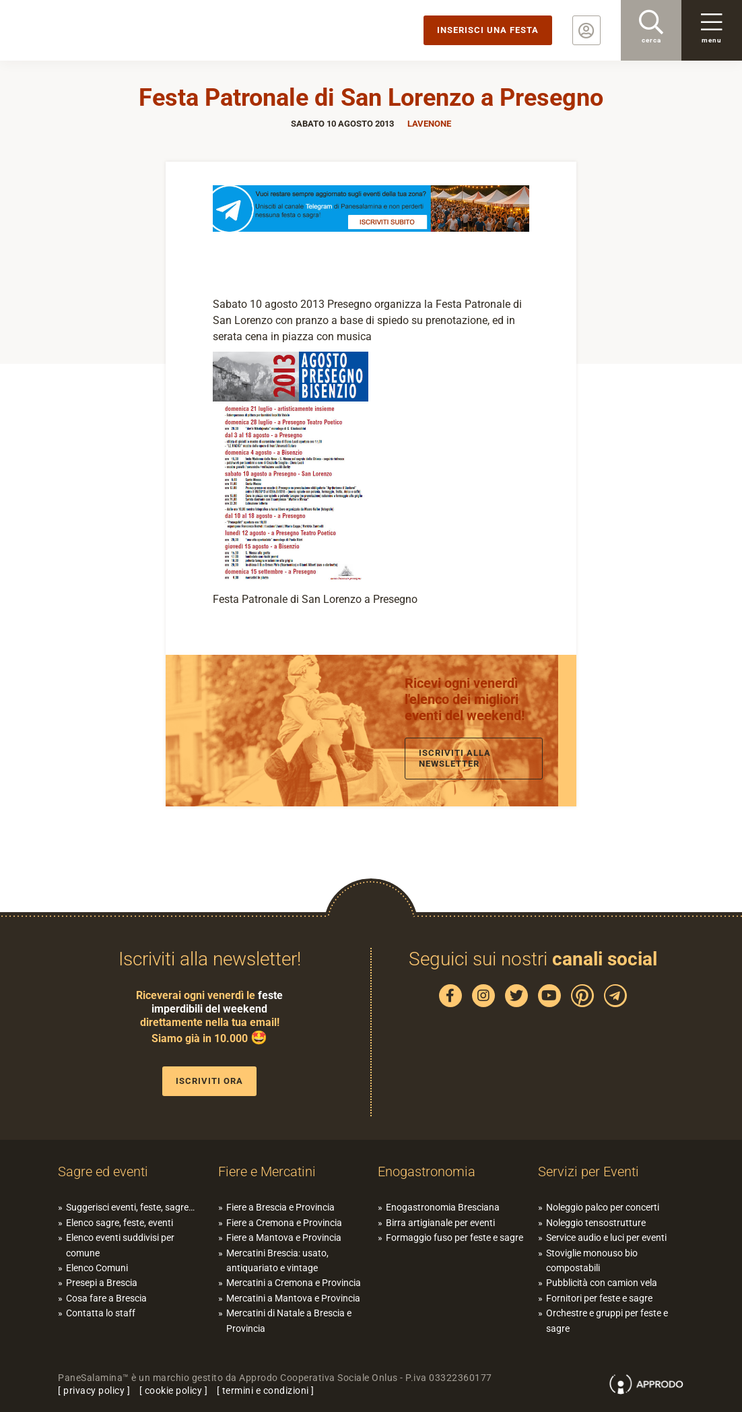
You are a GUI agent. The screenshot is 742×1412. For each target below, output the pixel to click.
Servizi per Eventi (588, 1171)
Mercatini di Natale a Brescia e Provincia (288, 1320)
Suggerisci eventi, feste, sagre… (130, 1207)
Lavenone (429, 124)
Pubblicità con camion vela (601, 1282)
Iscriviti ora (209, 1081)
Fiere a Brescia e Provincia (280, 1207)
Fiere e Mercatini (267, 1171)
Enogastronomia (426, 1171)
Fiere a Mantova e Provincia (283, 1237)
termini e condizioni (265, 1390)
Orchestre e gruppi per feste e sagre (607, 1320)
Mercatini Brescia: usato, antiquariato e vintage (277, 1260)
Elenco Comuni (97, 1267)
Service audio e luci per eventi (606, 1237)
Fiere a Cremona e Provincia (284, 1222)
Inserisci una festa (488, 30)
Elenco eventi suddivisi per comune (120, 1245)
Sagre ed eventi (103, 1171)
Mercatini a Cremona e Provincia (293, 1282)
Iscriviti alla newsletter (455, 758)
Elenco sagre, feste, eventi (119, 1222)
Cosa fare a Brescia (106, 1298)
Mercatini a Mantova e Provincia (293, 1298)
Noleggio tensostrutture (596, 1222)
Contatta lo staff (100, 1313)
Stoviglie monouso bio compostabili (592, 1260)
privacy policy (94, 1390)
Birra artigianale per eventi (440, 1222)
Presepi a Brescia (101, 1282)
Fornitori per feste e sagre (599, 1298)
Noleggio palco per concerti (602, 1207)
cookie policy (174, 1390)
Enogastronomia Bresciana (443, 1207)
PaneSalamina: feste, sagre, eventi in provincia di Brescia (104, 30)
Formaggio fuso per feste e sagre (454, 1237)
